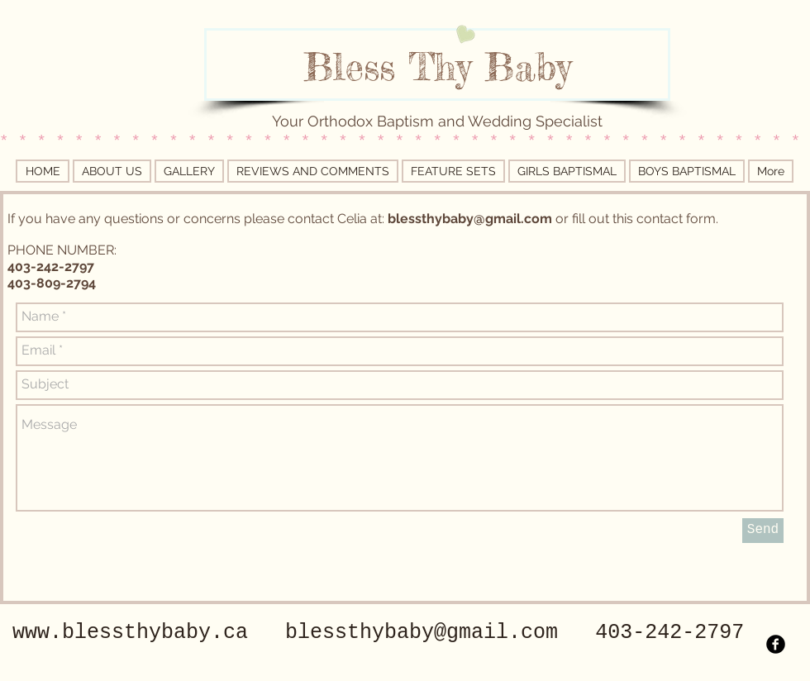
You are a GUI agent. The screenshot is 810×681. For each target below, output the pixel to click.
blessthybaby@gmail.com (470, 218)
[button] (567, 171)
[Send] (763, 530)
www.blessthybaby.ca (130, 633)
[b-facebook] (775, 644)
